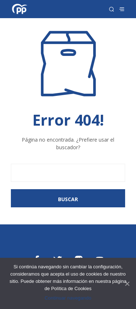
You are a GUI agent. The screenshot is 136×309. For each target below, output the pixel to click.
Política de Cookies (71, 288)
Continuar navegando (68, 298)
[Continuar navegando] (127, 283)
